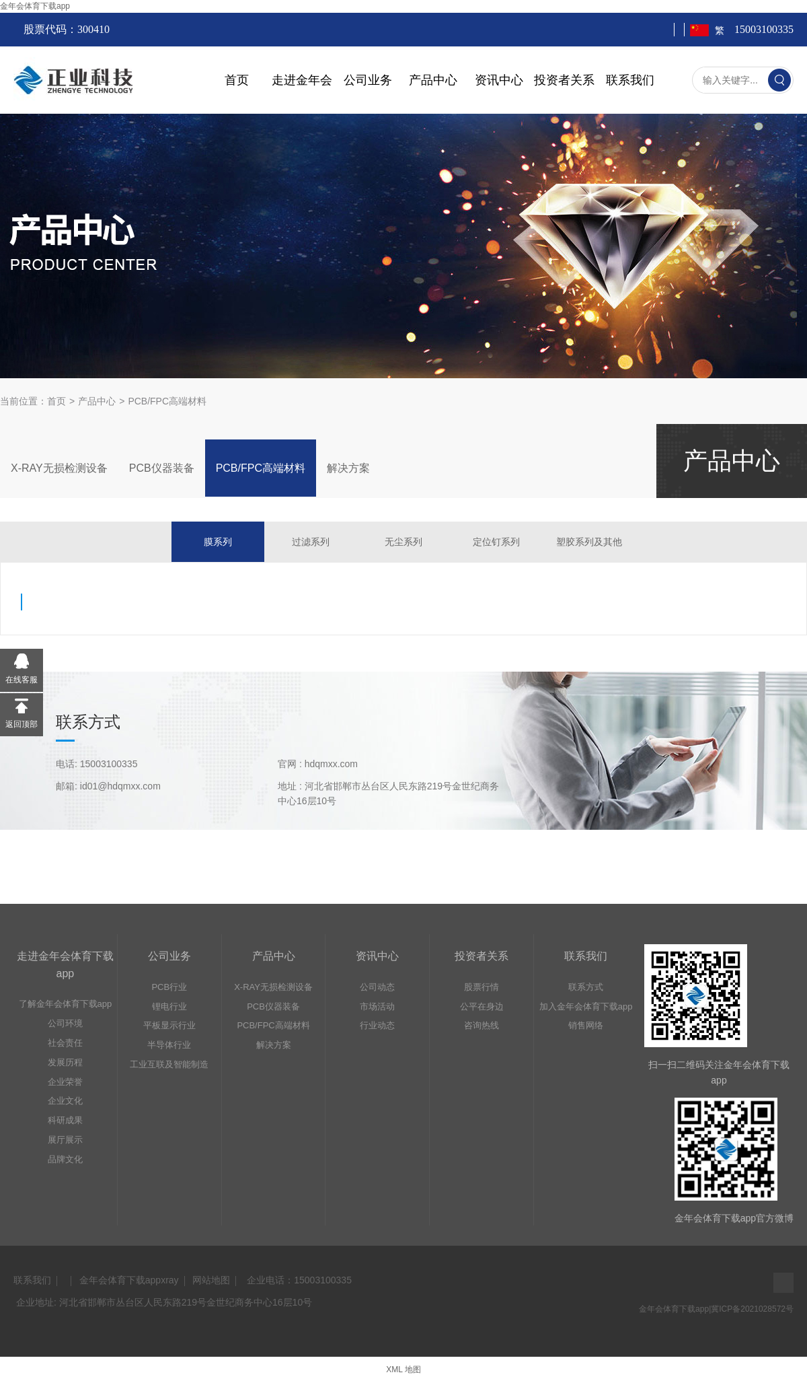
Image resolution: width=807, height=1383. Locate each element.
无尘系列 (403, 541)
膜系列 (218, 541)
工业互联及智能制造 (169, 1064)
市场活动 (377, 1006)
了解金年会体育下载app (65, 1004)
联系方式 (585, 987)
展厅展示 (65, 1140)
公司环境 (65, 1023)
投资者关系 (564, 80)
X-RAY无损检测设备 (59, 468)
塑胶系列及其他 (589, 541)
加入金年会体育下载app (586, 1006)
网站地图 (211, 1280)
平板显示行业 (169, 1025)
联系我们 (630, 80)
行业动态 (377, 1025)
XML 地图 (403, 1369)
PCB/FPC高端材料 (167, 401)
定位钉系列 (496, 541)
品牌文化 (65, 1159)
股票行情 (481, 987)
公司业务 (368, 80)
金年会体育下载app (35, 6)
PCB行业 (169, 987)
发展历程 (65, 1062)
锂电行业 (169, 1006)
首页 (237, 80)
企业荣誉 (65, 1082)
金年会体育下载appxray (129, 1280)
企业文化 (65, 1101)
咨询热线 (481, 1025)
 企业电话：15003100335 (298, 1280)
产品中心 (433, 80)
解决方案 (348, 468)
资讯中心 (499, 80)
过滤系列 (311, 541)
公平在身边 (482, 1006)
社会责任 (65, 1043)
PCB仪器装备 (161, 468)
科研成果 (65, 1120)
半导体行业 (169, 1045)
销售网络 (585, 1025)
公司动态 (377, 987)
